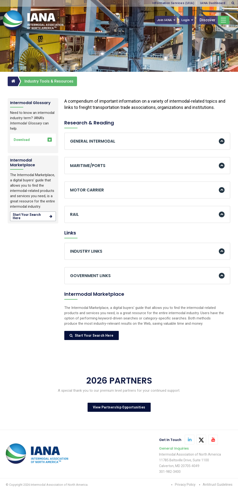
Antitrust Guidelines (217, 484)
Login (185, 20)
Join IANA (164, 20)
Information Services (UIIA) (173, 3)
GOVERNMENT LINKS (90, 276)
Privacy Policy (185, 484)
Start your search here (33, 216)
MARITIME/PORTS (87, 165)
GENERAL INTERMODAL (92, 141)
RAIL (74, 214)
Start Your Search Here (91, 335)
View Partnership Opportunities (119, 407)
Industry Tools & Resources (48, 81)
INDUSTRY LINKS (86, 251)
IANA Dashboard (213, 3)
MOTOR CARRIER (87, 190)
